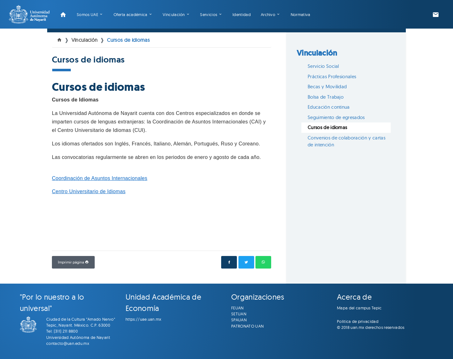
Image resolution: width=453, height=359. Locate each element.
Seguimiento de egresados (336, 117)
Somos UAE (87, 14)
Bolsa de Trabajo (326, 97)
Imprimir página (73, 262)
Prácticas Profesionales (332, 76)
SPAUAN (239, 319)
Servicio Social (323, 66)
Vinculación (174, 14)
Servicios (208, 14)
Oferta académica (131, 14)
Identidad (241, 14)
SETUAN (238, 313)
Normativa (300, 14)
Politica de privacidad (357, 321)
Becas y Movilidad (327, 87)
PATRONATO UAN (247, 326)
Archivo (268, 14)
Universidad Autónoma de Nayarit (78, 337)
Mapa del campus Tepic (359, 307)
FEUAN (237, 307)
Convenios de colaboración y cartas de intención (346, 141)
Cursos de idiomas (128, 40)
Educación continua (329, 107)
